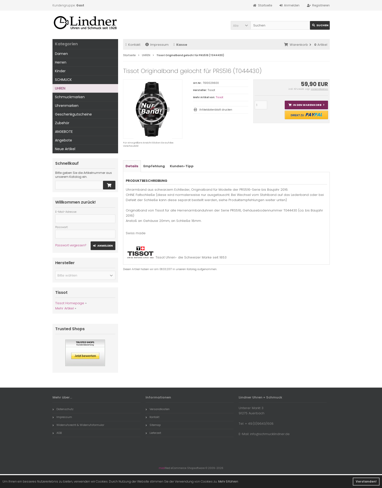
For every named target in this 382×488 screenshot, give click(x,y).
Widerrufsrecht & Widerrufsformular (78, 425)
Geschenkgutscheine (73, 114)
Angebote (63, 140)
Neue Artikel (65, 148)
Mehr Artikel (64, 308)
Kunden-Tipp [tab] (182, 166)
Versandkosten (319, 89)
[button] (241, 25)
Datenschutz (63, 409)
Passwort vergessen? (70, 245)
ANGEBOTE (64, 131)
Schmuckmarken (70, 96)
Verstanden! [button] (366, 481)
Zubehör (62, 122)
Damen (61, 53)
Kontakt (133, 44)
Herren (60, 62)
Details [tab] (132, 166)
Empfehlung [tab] (154, 166)
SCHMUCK (63, 79)
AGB (57, 433)
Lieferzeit (153, 433)
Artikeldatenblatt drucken (215, 110)
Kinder (60, 71)
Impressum (157, 44)
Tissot (219, 97)
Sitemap (153, 425)
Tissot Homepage (69, 303)
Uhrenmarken (66, 105)
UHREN (60, 88)
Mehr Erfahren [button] (228, 481)
